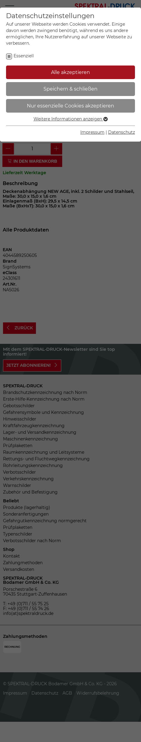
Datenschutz (121, 132)
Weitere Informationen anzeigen (71, 119)
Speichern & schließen (70, 89)
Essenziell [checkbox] (24, 56)
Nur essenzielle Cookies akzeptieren (70, 106)
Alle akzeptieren (70, 72)
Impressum (92, 132)
